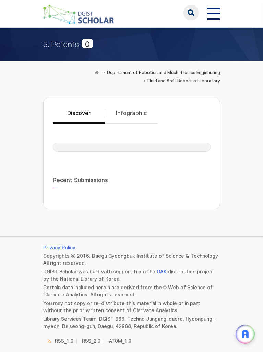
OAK (162, 272)
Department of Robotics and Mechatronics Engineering (163, 72)
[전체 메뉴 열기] (213, 12)
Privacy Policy (59, 248)
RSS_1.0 (64, 341)
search (191, 12)
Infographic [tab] (131, 113)
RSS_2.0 (91, 341)
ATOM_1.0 (120, 341)
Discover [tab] (79, 113)
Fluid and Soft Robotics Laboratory (183, 81)
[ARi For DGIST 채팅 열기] (245, 334)
